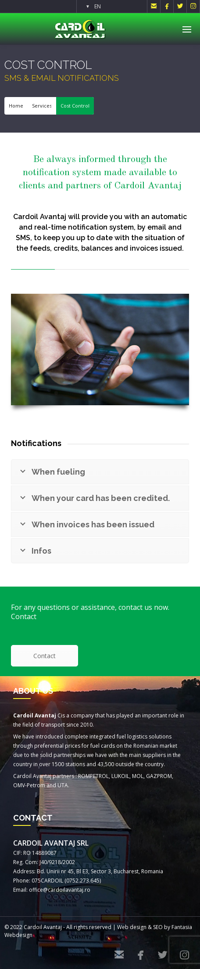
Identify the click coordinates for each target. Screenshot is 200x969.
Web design (131, 927)
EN (97, 6)
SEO (158, 927)
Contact (44, 656)
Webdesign (18, 935)
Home (16, 105)
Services (42, 105)
